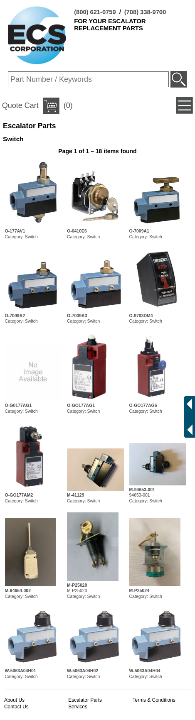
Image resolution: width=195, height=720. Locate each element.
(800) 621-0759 (95, 11)
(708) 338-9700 (145, 11)
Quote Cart (20, 105)
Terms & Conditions (154, 700)
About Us (14, 700)
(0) (37, 106)
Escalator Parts (85, 700)
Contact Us (16, 707)
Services (77, 707)
